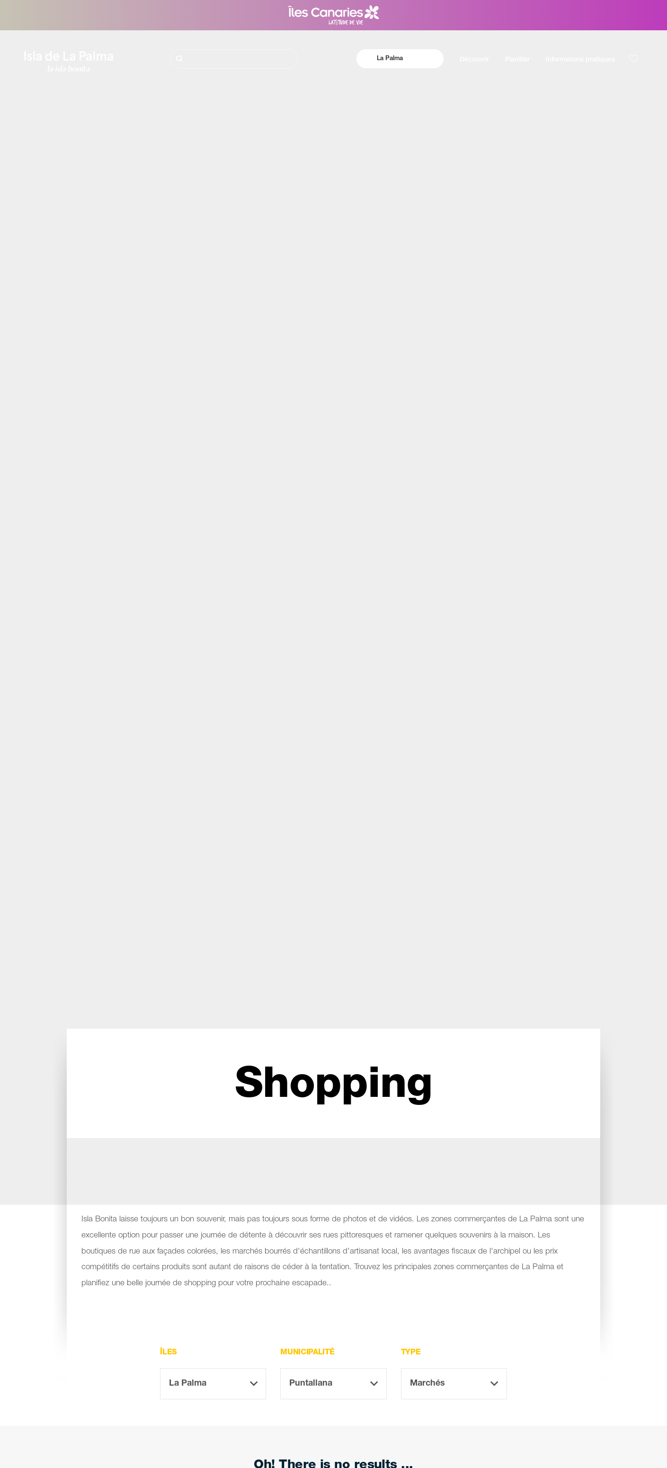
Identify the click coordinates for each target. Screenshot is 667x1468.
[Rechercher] (234, 59)
